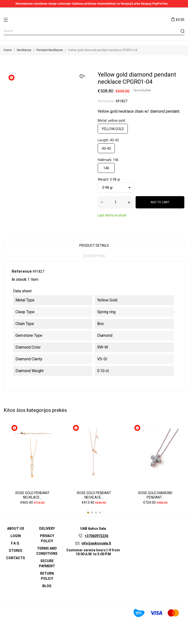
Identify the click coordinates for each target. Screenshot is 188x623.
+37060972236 (96, 536)
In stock (19, 279)
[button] (88, 513)
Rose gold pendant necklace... (32, 495)
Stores (15, 551)
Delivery (47, 528)
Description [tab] (94, 256)
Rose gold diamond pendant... (155, 495)
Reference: (106, 101)
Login (16, 536)
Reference (22, 271)
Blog (46, 586)
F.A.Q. (15, 543)
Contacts (15, 558)
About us (15, 528)
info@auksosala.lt (96, 543)
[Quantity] (115, 202)
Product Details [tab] (94, 245)
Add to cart (160, 202)
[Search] (94, 31)
